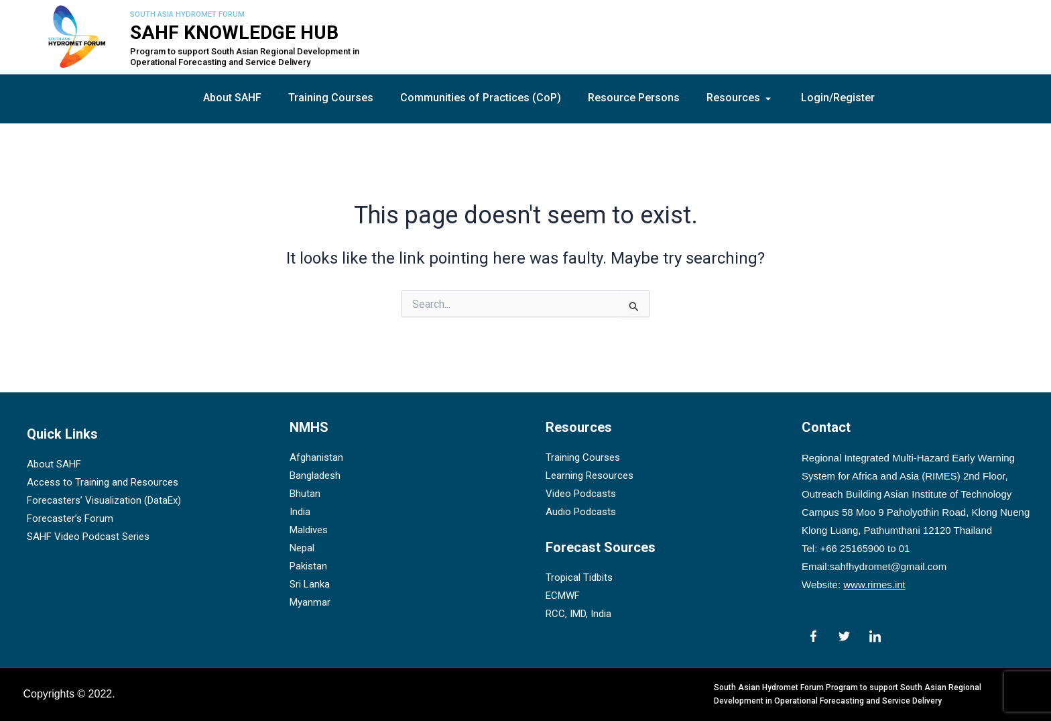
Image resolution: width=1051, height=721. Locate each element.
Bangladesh (315, 476)
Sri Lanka (310, 585)
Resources (740, 97)
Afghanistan (316, 458)
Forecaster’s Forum (70, 519)
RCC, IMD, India (578, 614)
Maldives (309, 530)
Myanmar (310, 603)
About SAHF (232, 97)
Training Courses (330, 97)
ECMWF (563, 596)
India (300, 512)
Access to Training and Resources (102, 483)
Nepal (302, 549)
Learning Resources (589, 476)
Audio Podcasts (581, 512)
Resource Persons (634, 97)
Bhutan (305, 494)
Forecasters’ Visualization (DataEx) (104, 501)
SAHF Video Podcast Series (88, 537)
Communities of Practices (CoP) (480, 97)
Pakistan (308, 567)
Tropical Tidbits (579, 577)
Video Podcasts (581, 494)
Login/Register (838, 97)
